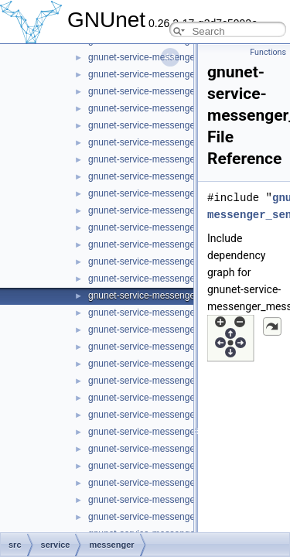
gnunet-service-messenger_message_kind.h (179, 329)
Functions (268, 52)
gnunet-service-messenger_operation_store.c (181, 516)
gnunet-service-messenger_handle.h (163, 91)
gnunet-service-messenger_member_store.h (179, 261)
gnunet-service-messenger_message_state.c (180, 414)
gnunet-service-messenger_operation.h (169, 499)
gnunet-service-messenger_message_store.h (181, 465)
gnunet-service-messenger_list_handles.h (174, 125)
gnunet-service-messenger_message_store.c (181, 448)
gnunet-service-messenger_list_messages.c (178, 142)
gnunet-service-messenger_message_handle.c (184, 278)
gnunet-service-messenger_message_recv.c (179, 346)
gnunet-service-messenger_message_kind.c (179, 312)
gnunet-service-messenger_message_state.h (181, 431)
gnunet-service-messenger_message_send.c (180, 380)
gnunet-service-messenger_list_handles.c (173, 108)
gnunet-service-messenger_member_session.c (184, 210)
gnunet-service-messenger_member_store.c (179, 244)
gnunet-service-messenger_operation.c (168, 482)
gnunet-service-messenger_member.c (166, 176)
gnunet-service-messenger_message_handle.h (184, 295)
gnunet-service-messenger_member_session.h (184, 227)
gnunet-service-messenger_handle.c (163, 74)
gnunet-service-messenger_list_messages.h (179, 159)
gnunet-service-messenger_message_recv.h (179, 363)
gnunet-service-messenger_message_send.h (181, 397)
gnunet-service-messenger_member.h (166, 193)
